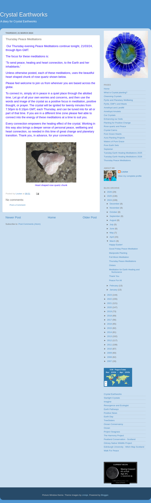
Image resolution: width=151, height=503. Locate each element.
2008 (109, 357)
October (114, 212)
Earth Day (108, 416)
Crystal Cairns (110, 130)
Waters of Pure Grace (114, 141)
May (112, 232)
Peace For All (115, 280)
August (113, 220)
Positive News (110, 413)
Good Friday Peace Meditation (123, 249)
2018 (109, 315)
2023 (109, 295)
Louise (124, 172)
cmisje (85, 495)
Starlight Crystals (112, 398)
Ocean (107, 428)
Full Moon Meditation (119, 257)
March (113, 241)
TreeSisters (109, 420)
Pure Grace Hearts (113, 134)
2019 (109, 311)
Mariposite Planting (118, 253)
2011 (109, 344)
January (114, 290)
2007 (109, 361)
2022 (109, 299)
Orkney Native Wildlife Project (118, 443)
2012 (109, 340)
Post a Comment (17, 205)
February (114, 285)
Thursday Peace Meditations (117, 160)
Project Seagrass (112, 432)
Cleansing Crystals (113, 96)
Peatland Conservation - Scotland (119, 439)
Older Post (90, 217)
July (112, 224)
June (112, 228)
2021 (109, 303)
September (115, 216)
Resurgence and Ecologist (116, 405)
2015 (109, 328)
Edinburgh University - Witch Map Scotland (124, 447)
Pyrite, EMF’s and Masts (115, 104)
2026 (109, 192)
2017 (109, 320)
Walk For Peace (111, 450)
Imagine (107, 401)
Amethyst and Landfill (114, 107)
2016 (109, 324)
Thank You (114, 276)
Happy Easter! (116, 244)
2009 (109, 353)
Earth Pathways (111, 409)
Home (52, 217)
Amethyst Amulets (112, 111)
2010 (109, 349)
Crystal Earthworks (24, 14)
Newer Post (13, 217)
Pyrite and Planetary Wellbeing (118, 100)
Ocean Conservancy (113, 424)
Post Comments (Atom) (30, 224)
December (115, 204)
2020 (109, 307)
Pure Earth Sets (111, 145)
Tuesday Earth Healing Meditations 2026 (123, 156)
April (112, 237)
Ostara (112, 265)
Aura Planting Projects (114, 138)
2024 (109, 200)
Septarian (108, 149)
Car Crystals (109, 115)
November (115, 208)
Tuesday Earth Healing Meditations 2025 (123, 153)
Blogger (104, 495)
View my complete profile (130, 176)
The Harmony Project (114, 435)
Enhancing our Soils (113, 119)
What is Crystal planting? (115, 92)
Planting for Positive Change (117, 123)
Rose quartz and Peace (115, 126)
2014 (109, 332)
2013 (109, 336)
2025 (109, 196)
